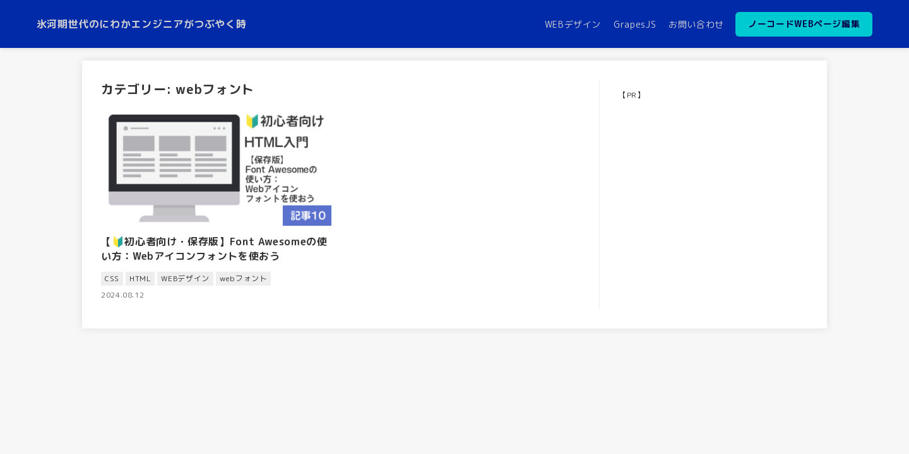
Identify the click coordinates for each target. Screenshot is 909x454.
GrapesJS (635, 24)
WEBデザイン (573, 24)
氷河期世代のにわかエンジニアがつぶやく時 (142, 24)
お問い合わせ (696, 24)
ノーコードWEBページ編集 (804, 24)
